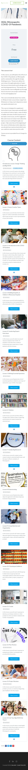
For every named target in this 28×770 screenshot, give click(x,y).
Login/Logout (17, 3)
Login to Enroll (14, 60)
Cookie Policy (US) (21, 765)
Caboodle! (13, 765)
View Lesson (14, 183)
